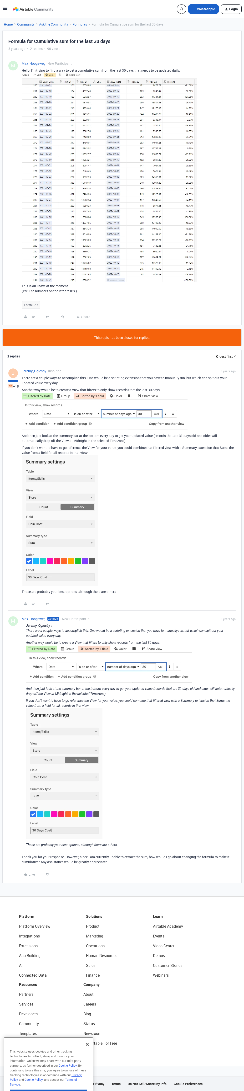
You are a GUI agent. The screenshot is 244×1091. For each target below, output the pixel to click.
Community (26, 24)
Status (89, 1023)
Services (26, 1004)
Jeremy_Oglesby (34, 371)
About (88, 994)
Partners (26, 994)
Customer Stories (167, 965)
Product (93, 926)
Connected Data (33, 975)
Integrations (29, 936)
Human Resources (101, 955)
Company (91, 984)
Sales (90, 965)
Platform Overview (34, 926)
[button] (5, 10)
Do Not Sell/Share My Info (147, 1083)
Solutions (94, 916)
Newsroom (92, 1033)
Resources (28, 984)
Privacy (98, 1083)
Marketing (94, 936)
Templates (28, 1033)
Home (8, 24)
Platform (26, 916)
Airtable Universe (33, 1043)
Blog (87, 1013)
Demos (159, 955)
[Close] (87, 1054)
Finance (93, 975)
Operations (95, 945)
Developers (28, 1013)
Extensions (28, 945)
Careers (89, 1004)
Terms (116, 1083)
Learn (158, 916)
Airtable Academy (168, 926)
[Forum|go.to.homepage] (33, 9)
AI (21, 965)
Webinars (161, 975)
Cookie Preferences (188, 1083)
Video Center (163, 945)
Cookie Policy (68, 1075)
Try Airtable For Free (100, 1043)
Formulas (80, 24)
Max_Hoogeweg (34, 63)
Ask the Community (53, 24)
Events (158, 936)
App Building (30, 955)
